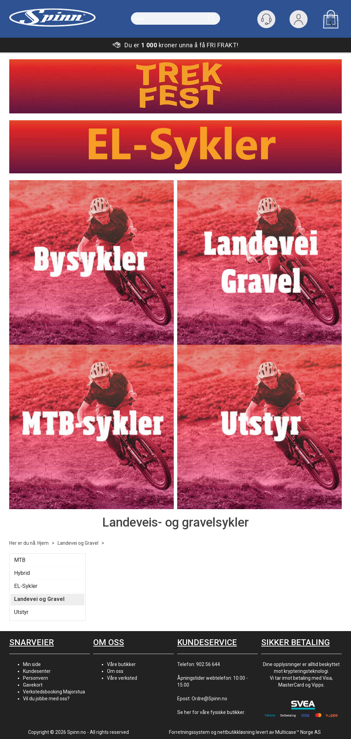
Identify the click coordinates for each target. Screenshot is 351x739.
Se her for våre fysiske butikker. (211, 712)
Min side (32, 664)
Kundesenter (37, 671)
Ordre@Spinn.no (209, 698)
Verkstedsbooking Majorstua (54, 691)
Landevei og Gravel (78, 543)
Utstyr (21, 612)
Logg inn (298, 21)
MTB (19, 560)
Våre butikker (121, 664)
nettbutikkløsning (236, 732)
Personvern (35, 678)
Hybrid (22, 573)
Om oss (115, 671)
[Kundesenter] (266, 19)
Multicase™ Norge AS (298, 732)
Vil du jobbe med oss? (46, 698)
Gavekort (33, 685)
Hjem (43, 543)
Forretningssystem (189, 732)
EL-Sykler (25, 586)
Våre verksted (122, 678)
